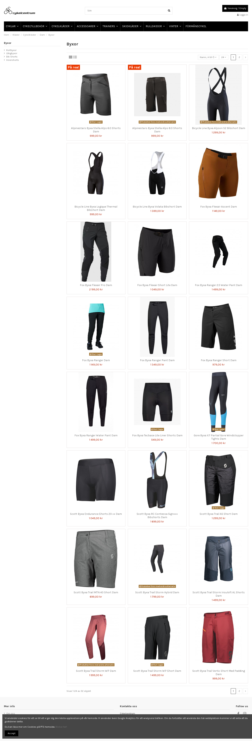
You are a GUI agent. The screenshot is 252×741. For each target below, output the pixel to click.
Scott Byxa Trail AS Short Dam (219, 514)
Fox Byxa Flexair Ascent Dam (218, 206)
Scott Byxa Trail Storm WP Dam (96, 671)
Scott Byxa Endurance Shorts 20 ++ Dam (96, 514)
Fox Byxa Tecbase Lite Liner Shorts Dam (157, 435)
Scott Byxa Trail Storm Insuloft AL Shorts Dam (219, 594)
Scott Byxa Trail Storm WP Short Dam (157, 671)
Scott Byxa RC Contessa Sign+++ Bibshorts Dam (157, 515)
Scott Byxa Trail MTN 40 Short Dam (96, 592)
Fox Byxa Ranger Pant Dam (157, 360)
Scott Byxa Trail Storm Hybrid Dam (157, 592)
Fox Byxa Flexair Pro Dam (96, 285)
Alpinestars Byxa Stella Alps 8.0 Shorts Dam (157, 129)
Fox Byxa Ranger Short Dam (218, 360)
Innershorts (12, 60)
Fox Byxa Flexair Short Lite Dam (157, 285)
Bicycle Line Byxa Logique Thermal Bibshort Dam (95, 208)
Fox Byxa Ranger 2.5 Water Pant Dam (218, 285)
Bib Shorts (12, 56)
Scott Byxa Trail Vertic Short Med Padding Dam (218, 672)
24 (223, 57)
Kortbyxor (11, 50)
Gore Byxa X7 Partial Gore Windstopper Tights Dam (219, 437)
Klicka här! (61, 726)
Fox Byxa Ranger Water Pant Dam (96, 435)
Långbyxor (11, 53)
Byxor (7, 43)
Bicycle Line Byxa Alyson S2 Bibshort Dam (218, 128)
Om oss (10, 713)
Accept (11, 733)
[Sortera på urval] (208, 57)
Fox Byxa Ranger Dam (96, 360)
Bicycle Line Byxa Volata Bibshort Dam (157, 206)
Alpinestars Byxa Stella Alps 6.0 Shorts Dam (96, 129)
